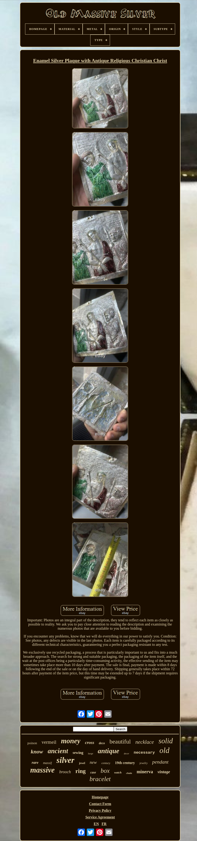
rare (35, 762)
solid (166, 741)
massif (47, 763)
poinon (32, 743)
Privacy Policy (100, 810)
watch (118, 772)
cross (89, 742)
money (70, 741)
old (164, 750)
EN (96, 824)
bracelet (100, 778)
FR (103, 824)
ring (80, 771)
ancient (58, 751)
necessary (144, 752)
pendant (160, 762)
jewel (82, 763)
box (105, 770)
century (105, 763)
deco (102, 743)
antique (108, 751)
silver (65, 760)
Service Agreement (100, 817)
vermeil (49, 742)
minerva (145, 771)
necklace (144, 742)
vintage (164, 772)
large (90, 753)
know (37, 752)
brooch (65, 772)
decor (126, 753)
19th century (125, 763)
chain (129, 773)
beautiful (120, 741)
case (93, 772)
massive (42, 770)
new (93, 762)
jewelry (143, 763)
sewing (78, 753)
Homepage (100, 797)
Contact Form (100, 804)
